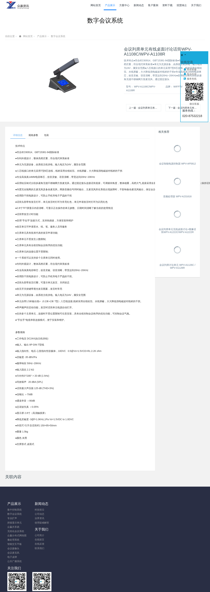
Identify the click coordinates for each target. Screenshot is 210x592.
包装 (50, 135)
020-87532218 (170, 512)
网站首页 (96, 5)
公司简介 (62, 510)
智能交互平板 (14, 544)
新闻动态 (39, 504)
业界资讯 (37, 519)
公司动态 (37, 514)
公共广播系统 (14, 562)
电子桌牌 (12, 557)
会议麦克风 (13, 553)
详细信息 (18, 135)
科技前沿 (37, 510)
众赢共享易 (13, 527)
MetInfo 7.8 (99, 584)
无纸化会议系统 (15, 532)
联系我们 (62, 523)
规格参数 (35, 135)
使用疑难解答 (39, 523)
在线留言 (62, 514)
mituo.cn (125, 584)
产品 (62, 196)
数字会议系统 (58, 36)
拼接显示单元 (14, 523)
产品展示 (42, 36)
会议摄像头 (13, 549)
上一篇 (145, 107)
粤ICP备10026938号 (105, 580)
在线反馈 (62, 519)
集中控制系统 (14, 510)
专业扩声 (12, 519)
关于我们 (64, 504)
